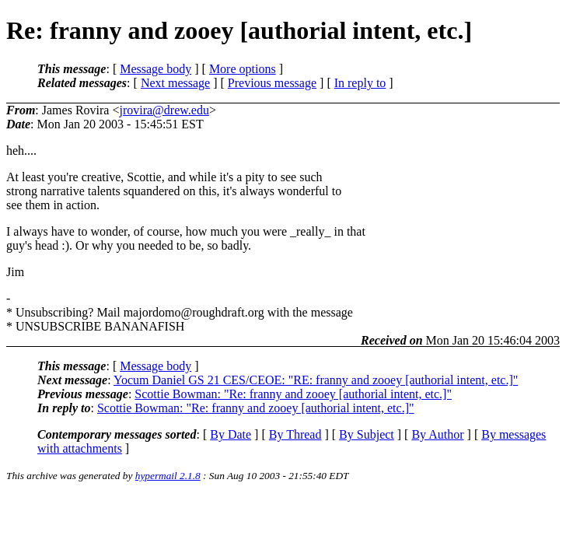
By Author (437, 434)
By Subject (366, 434)
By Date (230, 434)
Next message (175, 82)
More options (242, 68)
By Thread (295, 434)
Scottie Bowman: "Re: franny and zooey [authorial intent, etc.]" (293, 394)
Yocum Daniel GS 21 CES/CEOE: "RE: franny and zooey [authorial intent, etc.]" (316, 380)
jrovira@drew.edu (163, 110)
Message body (155, 68)
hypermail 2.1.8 (168, 475)
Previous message (272, 82)
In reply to (360, 82)
